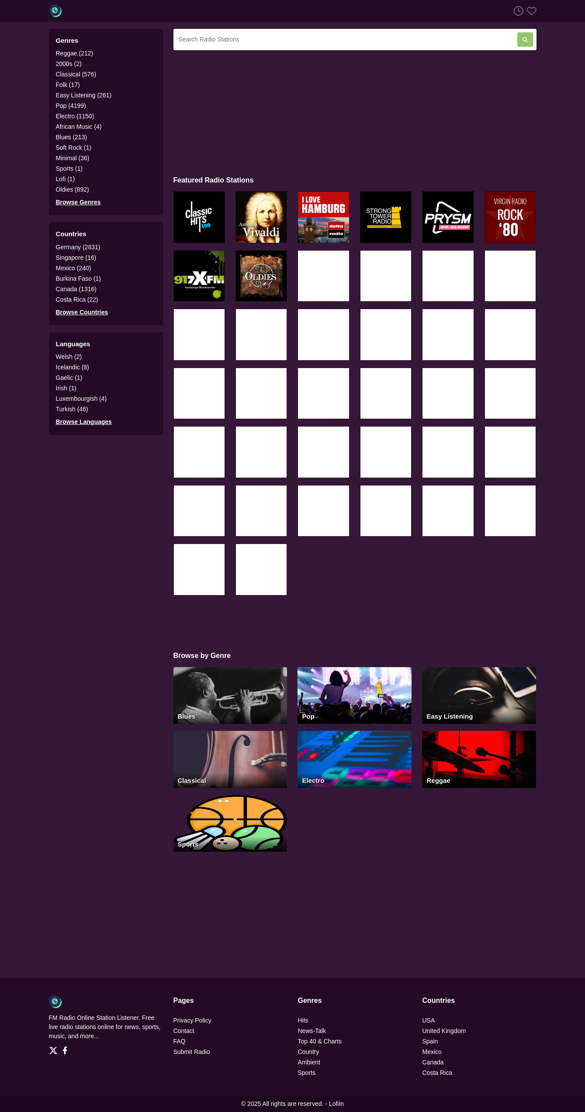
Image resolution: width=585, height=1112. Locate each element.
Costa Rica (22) (77, 299)
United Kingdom (444, 1030)
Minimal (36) (73, 158)
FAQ (179, 1041)
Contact (183, 1030)
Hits (303, 1020)
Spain (430, 1041)
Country (308, 1051)
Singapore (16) (76, 257)
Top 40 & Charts (320, 1041)
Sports (306, 1072)
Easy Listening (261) (84, 95)
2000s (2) (69, 63)
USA (428, 1020)
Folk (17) (68, 84)
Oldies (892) (72, 189)
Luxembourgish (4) (81, 398)
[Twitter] (55, 1047)
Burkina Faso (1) (78, 278)
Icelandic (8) (72, 367)
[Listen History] (516, 11)
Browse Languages (84, 421)
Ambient (309, 1062)
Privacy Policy (192, 1020)
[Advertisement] (355, 111)
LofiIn (336, 1103)
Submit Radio (191, 1051)
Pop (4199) (71, 105)
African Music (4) (79, 126)
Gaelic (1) (69, 377)
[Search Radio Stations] (345, 39)
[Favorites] (530, 11)
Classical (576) (76, 74)
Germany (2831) (78, 247)
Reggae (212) (74, 53)
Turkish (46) (72, 409)
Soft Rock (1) (74, 147)
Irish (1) (66, 388)
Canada (433, 1062)
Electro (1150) (75, 116)
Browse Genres (78, 202)
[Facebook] (66, 1047)
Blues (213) (71, 137)
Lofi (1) (65, 179)
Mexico (432, 1051)
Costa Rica (437, 1072)
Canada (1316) (76, 289)
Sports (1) (69, 168)
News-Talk (312, 1030)
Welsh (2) (69, 356)
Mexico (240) (73, 268)
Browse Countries (82, 312)
